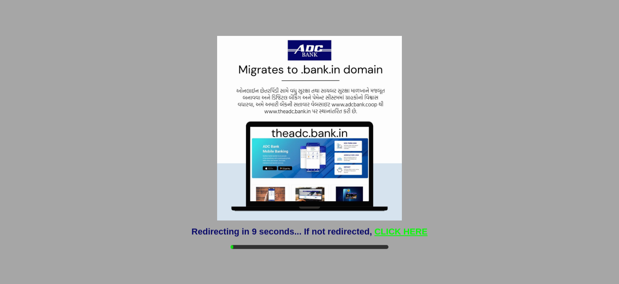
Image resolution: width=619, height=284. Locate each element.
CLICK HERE (400, 231)
